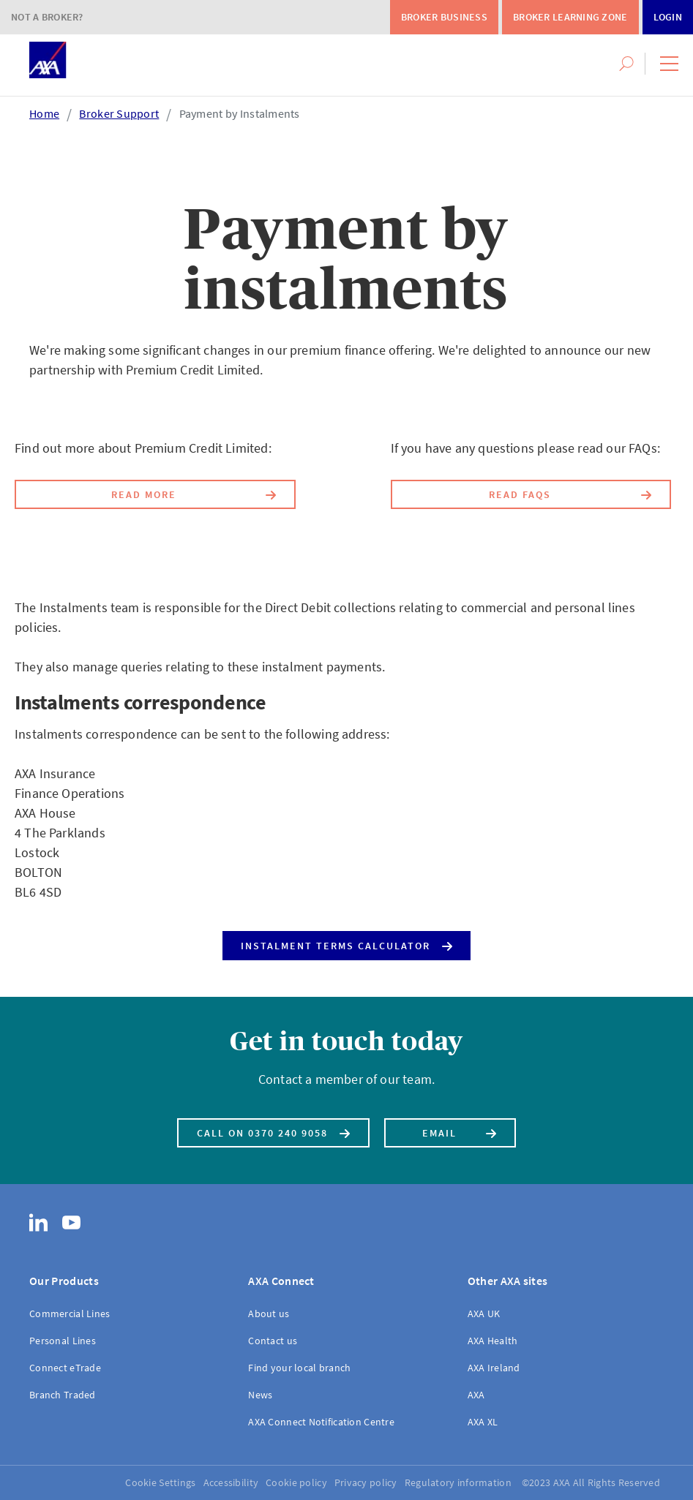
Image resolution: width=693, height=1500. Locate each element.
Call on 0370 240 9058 (273, 1130)
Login (667, 16)
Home (44, 113)
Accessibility (231, 1482)
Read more (193, 492)
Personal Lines (62, 1340)
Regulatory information (458, 1482)
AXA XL (483, 1421)
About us (268, 1313)
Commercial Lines (69, 1313)
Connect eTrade (65, 1367)
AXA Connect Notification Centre (321, 1421)
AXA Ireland (494, 1367)
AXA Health (493, 1340)
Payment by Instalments (239, 113)
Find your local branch (299, 1367)
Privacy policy (365, 1482)
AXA (476, 1394)
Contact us (272, 1340)
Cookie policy (296, 1482)
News (260, 1394)
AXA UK (484, 1313)
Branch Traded (62, 1394)
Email (459, 1130)
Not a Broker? (47, 16)
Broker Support (119, 113)
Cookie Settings (160, 1482)
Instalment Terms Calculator (346, 942)
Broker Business (444, 16)
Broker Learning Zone (570, 16)
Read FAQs (570, 492)
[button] (669, 63)
